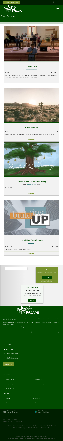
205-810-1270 (9, 349)
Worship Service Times (11, 2)
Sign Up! (32, 300)
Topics (36, 403)
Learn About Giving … (46, 280)
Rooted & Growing (31, 184)
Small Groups (38, 380)
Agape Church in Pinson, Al (13, 420)
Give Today (47, 277)
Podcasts (8, 403)
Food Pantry (9, 384)
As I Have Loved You (31, 69)
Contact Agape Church (12, 353)
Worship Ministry (39, 384)
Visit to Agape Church (31, 327)
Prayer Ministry (10, 388)
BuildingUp (31, 243)
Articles (8, 398)
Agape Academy (10, 380)
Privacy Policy (18, 421)
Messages (37, 398)
